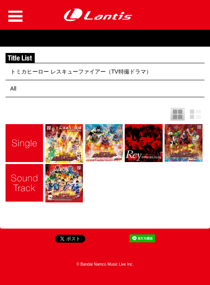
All (13, 88)
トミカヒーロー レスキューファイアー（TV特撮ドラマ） (81, 71)
